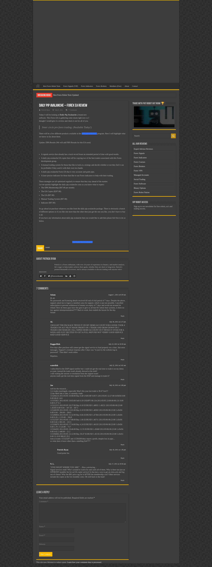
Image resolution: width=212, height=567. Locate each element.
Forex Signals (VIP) (70, 86)
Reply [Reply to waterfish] (122, 379)
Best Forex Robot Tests (51, 86)
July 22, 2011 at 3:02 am (117, 365)
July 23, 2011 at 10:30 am (117, 344)
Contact (135, 86)
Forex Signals (139, 153)
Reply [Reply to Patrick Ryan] (122, 458)
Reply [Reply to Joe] (122, 444)
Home (38, 86)
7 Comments (72, 110)
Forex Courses (139, 162)
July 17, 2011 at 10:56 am (117, 464)
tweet (48, 247)
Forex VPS (138, 171)
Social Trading (139, 179)
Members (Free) (115, 86)
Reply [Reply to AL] (122, 338)
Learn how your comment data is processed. (84, 562)
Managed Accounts (141, 175)
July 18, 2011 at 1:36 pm (117, 450)
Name (42, 527)
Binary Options (140, 188)
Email (42, 535)
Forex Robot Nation (142, 192)
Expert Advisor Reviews (143, 149)
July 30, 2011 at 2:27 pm (117, 322)
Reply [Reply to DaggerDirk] (122, 359)
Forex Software (140, 184)
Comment (43, 501)
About (126, 86)
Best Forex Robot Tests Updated (66, 95)
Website (42, 544)
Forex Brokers (101, 86)
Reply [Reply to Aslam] (122, 316)
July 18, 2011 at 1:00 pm (117, 385)
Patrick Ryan (45, 110)
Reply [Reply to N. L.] (122, 480)
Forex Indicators (87, 86)
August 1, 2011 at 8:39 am (117, 295)
